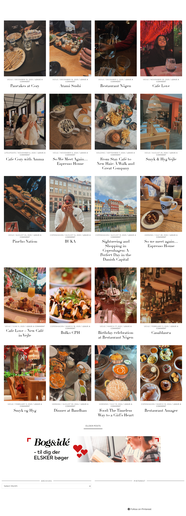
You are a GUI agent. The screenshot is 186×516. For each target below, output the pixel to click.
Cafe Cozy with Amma (25, 159)
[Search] (180, 4)
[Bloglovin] (164, 4)
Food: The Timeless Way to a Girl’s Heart (116, 412)
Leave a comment (35, 326)
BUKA (70, 241)
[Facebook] (161, 4)
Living (38, 4)
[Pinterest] (153, 4)
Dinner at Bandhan (70, 410)
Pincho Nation (24, 241)
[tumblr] (167, 4)
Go (67, 4)
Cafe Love (161, 86)
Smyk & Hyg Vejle (161, 159)
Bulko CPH (70, 332)
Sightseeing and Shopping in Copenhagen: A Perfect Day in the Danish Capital (115, 250)
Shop (117, 4)
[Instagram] (150, 4)
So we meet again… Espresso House (161, 243)
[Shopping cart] (176, 4)
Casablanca (161, 332)
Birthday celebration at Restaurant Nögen (115, 335)
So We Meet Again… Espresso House (70, 161)
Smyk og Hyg (25, 410)
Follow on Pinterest (139, 509)
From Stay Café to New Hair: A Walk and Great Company (115, 164)
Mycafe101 (93, 4)
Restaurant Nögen (115, 86)
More (140, 4)
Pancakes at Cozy (25, 86)
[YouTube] (157, 4)
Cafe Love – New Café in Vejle (25, 333)
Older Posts (93, 426)
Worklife (9, 4)
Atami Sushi (70, 86)
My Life (128, 4)
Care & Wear (53, 4)
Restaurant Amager (161, 410)
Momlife (25, 4)
